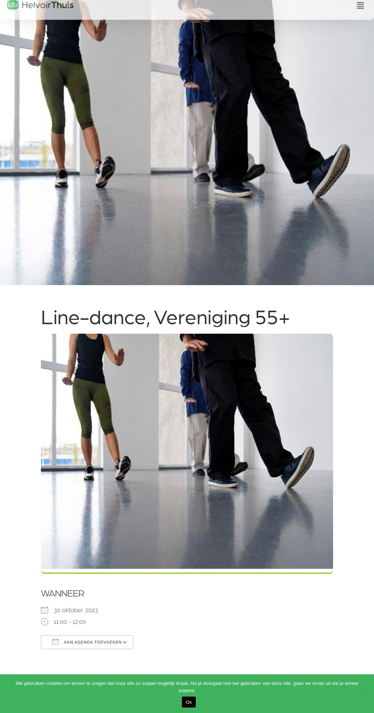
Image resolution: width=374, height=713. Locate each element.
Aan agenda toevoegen (87, 642)
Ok (189, 702)
